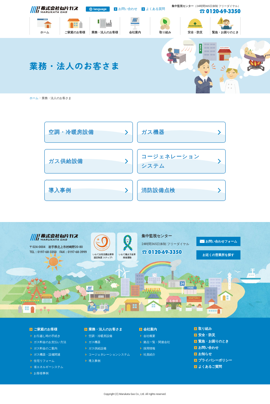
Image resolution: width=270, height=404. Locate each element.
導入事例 (60, 190)
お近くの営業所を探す (218, 255)
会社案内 (135, 25)
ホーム (45, 25)
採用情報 (149, 348)
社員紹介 (149, 354)
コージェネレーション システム (170, 161)
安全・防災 (195, 25)
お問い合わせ (127, 9)
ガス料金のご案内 (45, 348)
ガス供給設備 (66, 161)
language (100, 9)
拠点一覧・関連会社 (156, 342)
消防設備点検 (158, 190)
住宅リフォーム (44, 360)
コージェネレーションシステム (109, 354)
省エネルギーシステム (48, 367)
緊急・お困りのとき (225, 25)
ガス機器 (153, 132)
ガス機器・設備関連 (47, 354)
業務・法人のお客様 (105, 25)
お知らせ (205, 354)
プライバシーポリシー (215, 360)
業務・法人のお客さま (105, 329)
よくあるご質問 (210, 367)
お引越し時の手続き (47, 336)
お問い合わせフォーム (218, 241)
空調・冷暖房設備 (71, 132)
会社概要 (149, 336)
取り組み (165, 25)
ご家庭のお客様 (75, 25)
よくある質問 (155, 9)
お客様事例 (41, 373)
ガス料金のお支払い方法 (50, 342)
